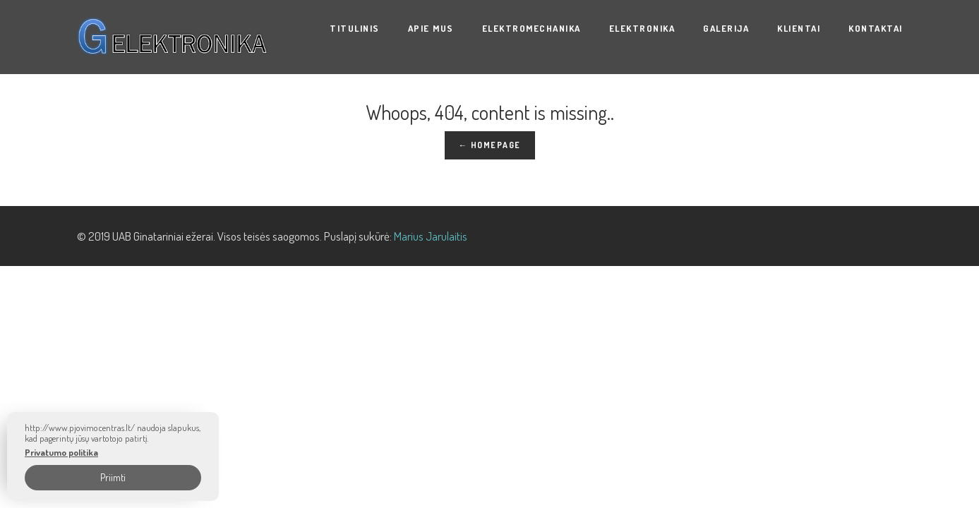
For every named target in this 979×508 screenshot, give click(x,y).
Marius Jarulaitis (430, 236)
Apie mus (431, 28)
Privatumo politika (61, 452)
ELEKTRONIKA (642, 28)
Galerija (726, 28)
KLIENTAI (798, 28)
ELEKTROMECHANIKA (531, 28)
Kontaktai (875, 28)
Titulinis (355, 28)
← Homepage (490, 145)
